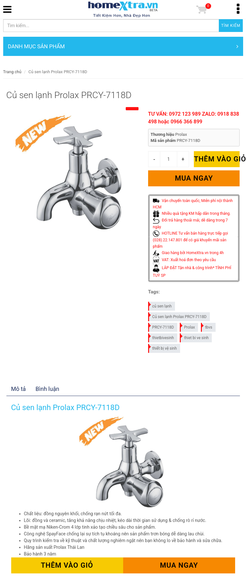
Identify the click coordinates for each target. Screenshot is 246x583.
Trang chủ (12, 71)
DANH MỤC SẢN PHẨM (123, 46)
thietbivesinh (161, 336)
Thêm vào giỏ (217, 159)
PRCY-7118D (161, 326)
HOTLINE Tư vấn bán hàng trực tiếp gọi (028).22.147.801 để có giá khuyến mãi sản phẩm (190, 240)
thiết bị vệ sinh (163, 347)
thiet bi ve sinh (194, 336)
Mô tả (18, 388)
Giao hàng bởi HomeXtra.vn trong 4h (188, 253)
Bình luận (47, 388)
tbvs (207, 326)
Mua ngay (194, 178)
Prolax (187, 326)
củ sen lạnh (160, 305)
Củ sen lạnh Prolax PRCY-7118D (178, 315)
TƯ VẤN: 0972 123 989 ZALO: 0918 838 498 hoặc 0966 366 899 (193, 118)
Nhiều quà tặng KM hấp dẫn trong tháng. (192, 213)
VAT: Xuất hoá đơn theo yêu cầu (184, 260)
